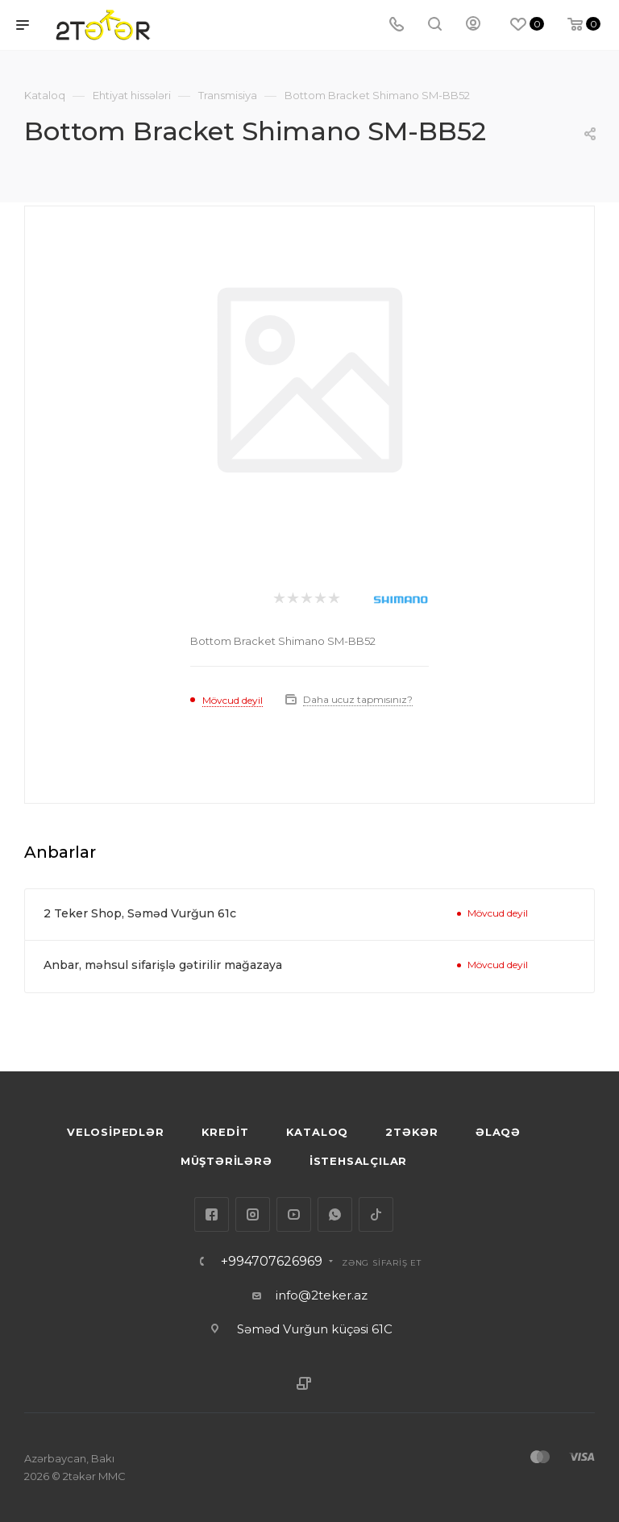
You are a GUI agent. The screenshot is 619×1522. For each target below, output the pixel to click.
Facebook (211, 1214)
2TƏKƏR (411, 1131)
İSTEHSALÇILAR (358, 1160)
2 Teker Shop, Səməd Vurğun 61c (140, 913)
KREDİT (225, 1131)
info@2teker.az (322, 1295)
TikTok (376, 1214)
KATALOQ (317, 1131)
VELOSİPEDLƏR (115, 1131)
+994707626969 (271, 1261)
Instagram (252, 1214)
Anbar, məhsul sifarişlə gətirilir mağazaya (163, 965)
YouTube (293, 1214)
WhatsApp (335, 1214)
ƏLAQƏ (498, 1131)
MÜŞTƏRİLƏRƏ (226, 1160)
